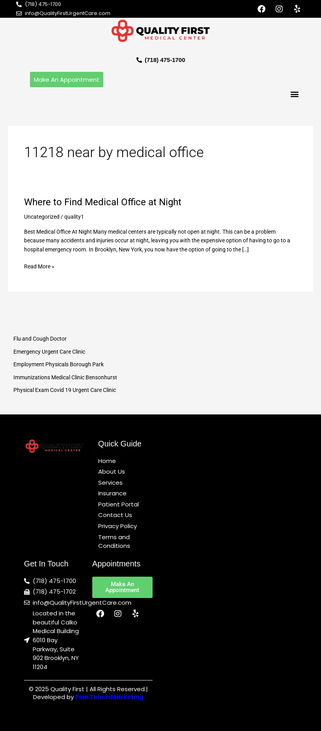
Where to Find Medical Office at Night (102, 202)
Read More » (39, 266)
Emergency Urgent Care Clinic (49, 352)
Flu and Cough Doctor (40, 339)
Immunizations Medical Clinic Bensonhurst (65, 377)
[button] (294, 93)
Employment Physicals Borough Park (58, 364)
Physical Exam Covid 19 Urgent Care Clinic (64, 390)
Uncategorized (42, 217)
